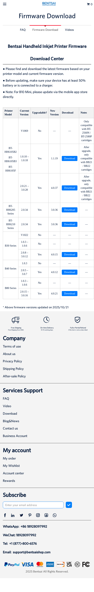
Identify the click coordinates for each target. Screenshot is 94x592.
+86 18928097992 (34, 526)
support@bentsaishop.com (31, 552)
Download (69, 158)
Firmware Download (45, 29)
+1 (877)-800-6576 (23, 543)
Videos (69, 29)
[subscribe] (69, 505)
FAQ (23, 29)
